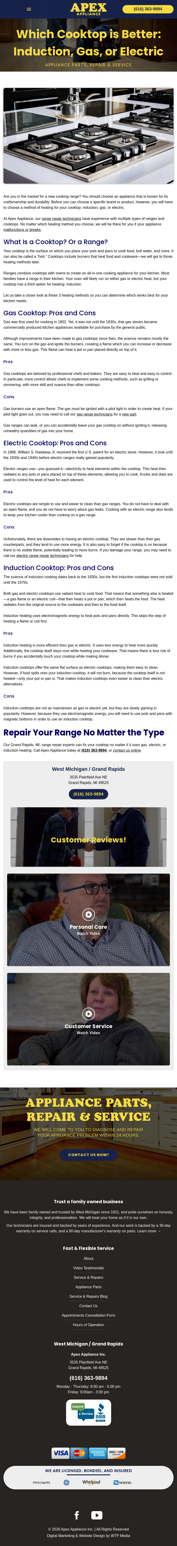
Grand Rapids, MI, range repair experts (43, 745)
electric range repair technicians (42, 556)
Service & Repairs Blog (89, 1296)
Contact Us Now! (88, 1154)
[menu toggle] (29, 9)
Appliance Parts (88, 1287)
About (88, 1258)
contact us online (127, 750)
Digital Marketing (60, 1536)
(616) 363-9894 (88, 794)
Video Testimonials (88, 1268)
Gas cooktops (14, 374)
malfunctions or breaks (22, 230)
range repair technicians (61, 219)
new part (129, 414)
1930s (92, 577)
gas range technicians (95, 414)
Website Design (92, 1536)
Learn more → (149, 1231)
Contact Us (88, 1306)
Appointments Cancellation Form (88, 1315)
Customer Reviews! (88, 840)
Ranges (9, 273)
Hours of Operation (88, 1325)
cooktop (18, 251)
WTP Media (120, 1536)
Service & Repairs (88, 1277)
